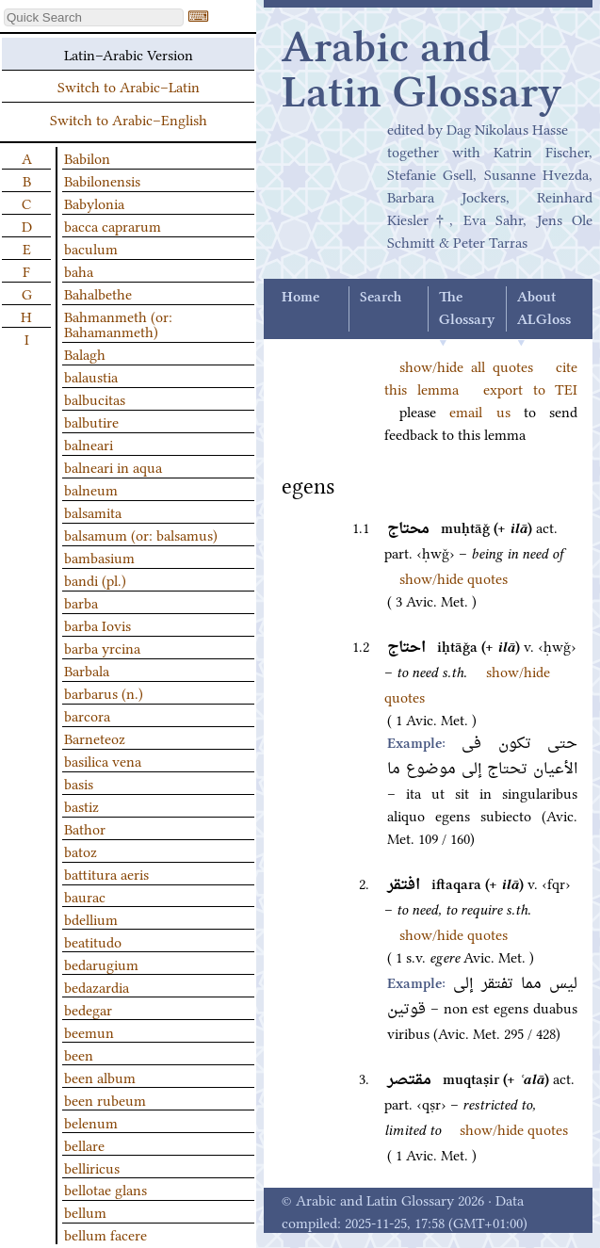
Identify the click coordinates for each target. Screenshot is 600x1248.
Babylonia (94, 202)
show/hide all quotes (466, 365)
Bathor (84, 828)
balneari (88, 443)
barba (81, 602)
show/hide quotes (453, 577)
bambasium (99, 556)
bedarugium (101, 963)
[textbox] (94, 17)
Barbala (86, 669)
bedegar (88, 1008)
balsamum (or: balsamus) (141, 534)
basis (78, 782)
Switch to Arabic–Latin (128, 85)
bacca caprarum (112, 225)
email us (479, 410)
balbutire (91, 421)
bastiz (81, 805)
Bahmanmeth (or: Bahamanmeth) (118, 323)
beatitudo (93, 941)
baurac (84, 895)
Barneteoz (94, 737)
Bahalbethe (98, 293)
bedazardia (96, 986)
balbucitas (94, 398)
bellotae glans (105, 1188)
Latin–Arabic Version (128, 53)
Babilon (87, 157)
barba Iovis (97, 624)
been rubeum (105, 1099)
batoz (80, 850)
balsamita (93, 511)
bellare (84, 1144)
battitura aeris (106, 873)
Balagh (84, 353)
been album (100, 1076)
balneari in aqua (113, 466)
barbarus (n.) (103, 692)
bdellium (91, 918)
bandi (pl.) (95, 579)
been (78, 1054)
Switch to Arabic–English (128, 118)
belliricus (92, 1167)
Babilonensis (102, 180)
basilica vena (102, 760)
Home (300, 297)
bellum (85, 1211)
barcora (87, 715)
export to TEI (530, 388)
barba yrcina (102, 647)
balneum (91, 488)
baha (78, 270)
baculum (91, 247)
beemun (89, 1031)
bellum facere (105, 1234)
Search (380, 297)
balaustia (91, 375)
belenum (91, 1121)
